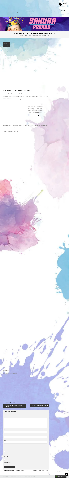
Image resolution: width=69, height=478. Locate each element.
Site (5, 440)
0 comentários (14, 93)
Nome (5, 429)
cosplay (23, 93)
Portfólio (16, 13)
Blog (9, 13)
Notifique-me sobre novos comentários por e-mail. (8, 455)
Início (4, 13)
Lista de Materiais (27, 13)
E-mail (5, 435)
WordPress (34, 476)
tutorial (35, 93)
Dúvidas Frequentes (40, 13)
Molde (27, 93)
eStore (20, 476)
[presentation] (14, 447)
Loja (49, 13)
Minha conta (56, 13)
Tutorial (29, 93)
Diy (33, 93)
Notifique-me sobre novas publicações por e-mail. (8, 462)
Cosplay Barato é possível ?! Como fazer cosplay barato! (13, 406)
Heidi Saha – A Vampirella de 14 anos (39, 405)
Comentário (7, 416)
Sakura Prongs (6, 93)
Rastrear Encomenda (11, 16)
